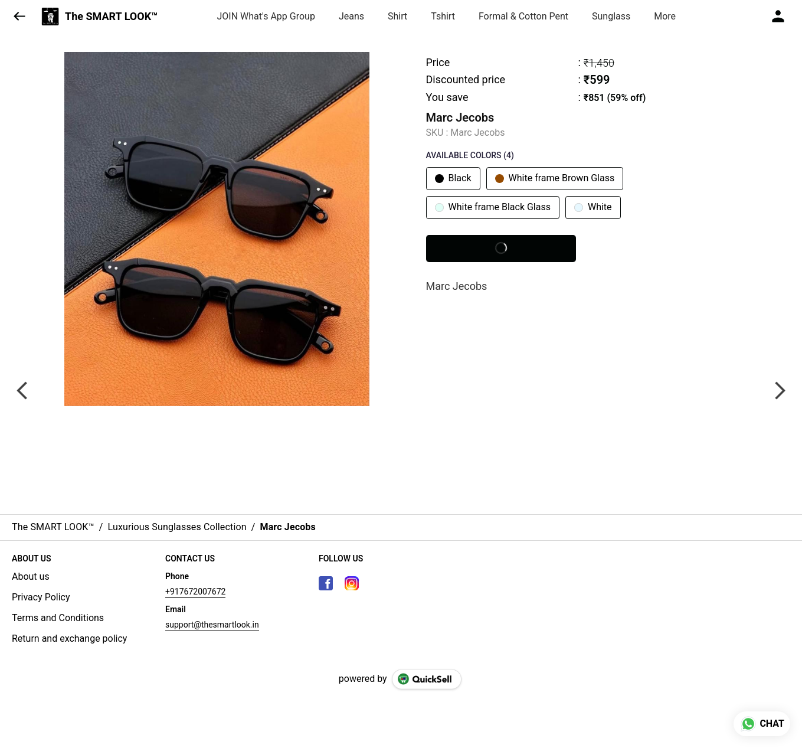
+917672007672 (195, 591)
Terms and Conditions (58, 617)
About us (31, 576)
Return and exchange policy (69, 638)
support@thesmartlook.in (212, 624)
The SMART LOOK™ (111, 16)
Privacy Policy (41, 597)
